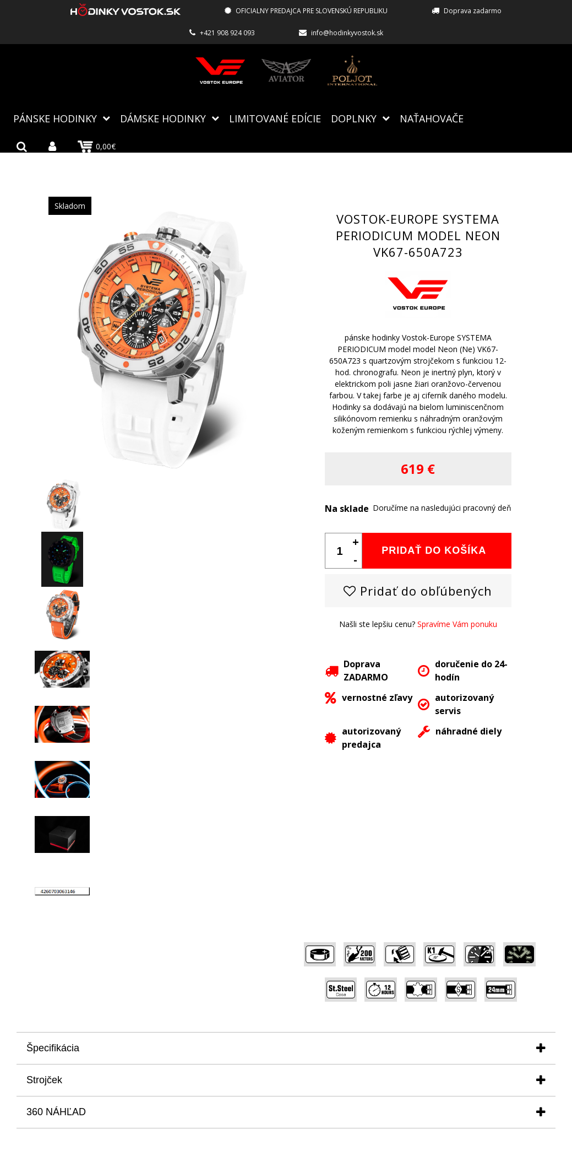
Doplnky (354, 118)
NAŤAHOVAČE (432, 118)
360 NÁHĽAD (56, 1111)
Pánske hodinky (55, 118)
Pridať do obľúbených (418, 590)
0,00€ (97, 147)
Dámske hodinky (163, 118)
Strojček (44, 1079)
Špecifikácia (52, 1047)
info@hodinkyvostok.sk (347, 32)
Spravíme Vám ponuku (457, 624)
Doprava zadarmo (473, 10)
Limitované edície (275, 118)
